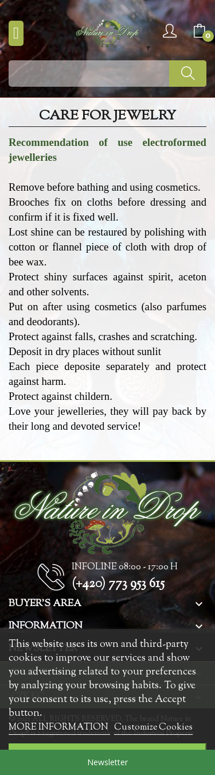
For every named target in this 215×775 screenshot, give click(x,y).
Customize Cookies (153, 727)
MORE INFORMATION (59, 727)
